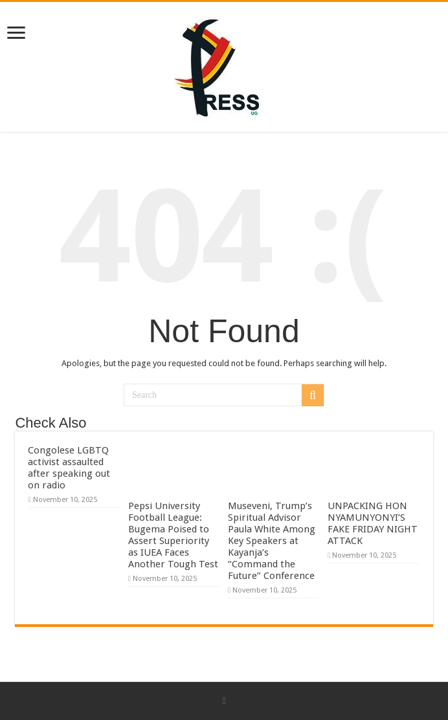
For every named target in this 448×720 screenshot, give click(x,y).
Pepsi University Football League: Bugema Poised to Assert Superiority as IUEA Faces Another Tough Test (173, 535)
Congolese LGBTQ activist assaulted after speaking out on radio (69, 467)
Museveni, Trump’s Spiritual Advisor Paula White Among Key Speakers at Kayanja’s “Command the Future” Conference (271, 541)
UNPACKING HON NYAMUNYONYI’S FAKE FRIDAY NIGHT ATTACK (373, 523)
